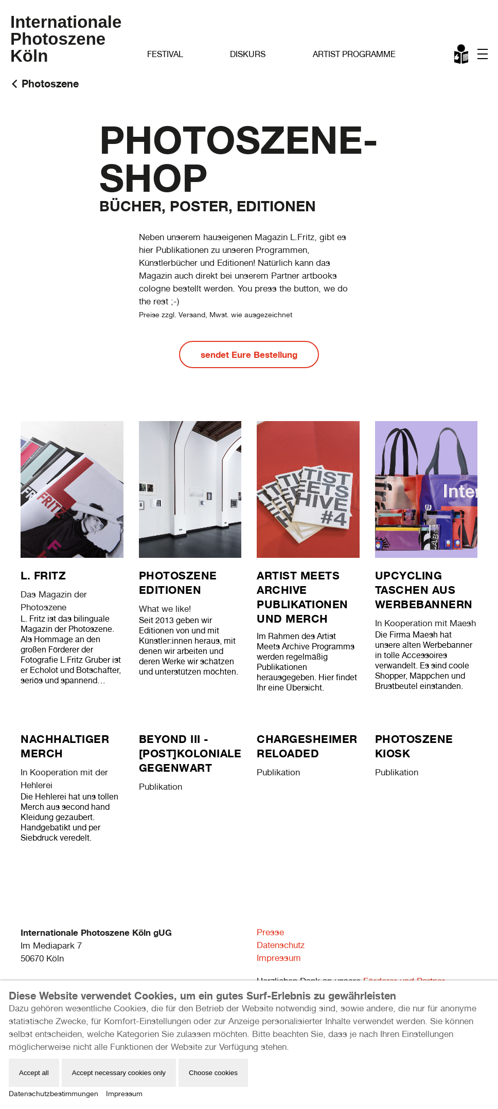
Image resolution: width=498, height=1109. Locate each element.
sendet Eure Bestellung (249, 354)
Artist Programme (354, 54)
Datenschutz (281, 945)
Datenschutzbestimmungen (53, 1093)
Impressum (279, 958)
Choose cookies (213, 1073)
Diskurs (247, 54)
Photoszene (50, 83)
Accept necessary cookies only (119, 1073)
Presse (270, 932)
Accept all (34, 1073)
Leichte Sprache (462, 56)
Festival (165, 54)
